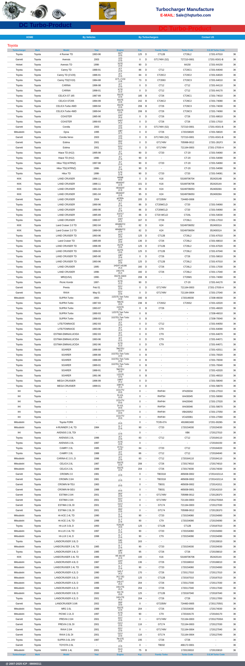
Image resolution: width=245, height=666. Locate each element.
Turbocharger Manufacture (185, 9)
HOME (29, 37)
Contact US (208, 37)
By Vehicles (89, 37)
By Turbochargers (148, 37)
